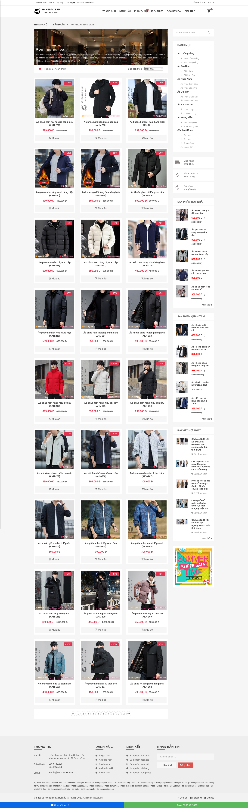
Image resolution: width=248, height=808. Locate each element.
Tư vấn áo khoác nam (83, 3)
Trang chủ (109, 11)
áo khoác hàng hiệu (76, 786)
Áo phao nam (104, 760)
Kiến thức (157, 11)
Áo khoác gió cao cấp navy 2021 (200, 270)
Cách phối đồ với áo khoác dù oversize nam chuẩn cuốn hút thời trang (200, 440)
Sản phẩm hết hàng (137, 768)
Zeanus (182, 797)
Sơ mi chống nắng (189, 62)
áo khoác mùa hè (88, 789)
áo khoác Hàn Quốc (70, 789)
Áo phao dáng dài (189, 97)
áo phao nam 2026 (108, 783)
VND (210, 3)
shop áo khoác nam (54, 783)
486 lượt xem (199, 527)
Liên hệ (69, 3)
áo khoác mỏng (124, 786)
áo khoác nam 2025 (90, 783)
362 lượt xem (199, 449)
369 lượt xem (199, 508)
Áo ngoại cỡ (186, 147)
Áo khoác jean (188, 143)
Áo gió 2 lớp (187, 71)
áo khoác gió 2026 (187, 783)
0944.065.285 (55, 767)
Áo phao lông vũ (189, 88)
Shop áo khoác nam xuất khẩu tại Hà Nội (56, 797)
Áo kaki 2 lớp (187, 109)
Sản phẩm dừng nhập (138, 772)
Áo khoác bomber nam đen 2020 (200, 345)
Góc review (174, 11)
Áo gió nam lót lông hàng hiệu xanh (199, 397)
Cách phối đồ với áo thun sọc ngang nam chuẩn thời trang (200, 519)
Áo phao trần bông (189, 84)
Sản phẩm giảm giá (137, 764)
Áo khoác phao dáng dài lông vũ (200, 361)
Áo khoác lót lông (189, 101)
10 (123, 713)
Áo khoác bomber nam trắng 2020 (200, 380)
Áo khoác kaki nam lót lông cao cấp (200, 325)
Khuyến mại (141, 10)
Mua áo (54, 138)
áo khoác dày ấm (108, 786)
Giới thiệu (60, 3)
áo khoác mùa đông (105, 789)
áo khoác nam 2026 (72, 783)
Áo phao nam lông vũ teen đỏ (199, 286)
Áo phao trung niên (190, 126)
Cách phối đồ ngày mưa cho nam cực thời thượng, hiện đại (200, 500)
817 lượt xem (199, 489)
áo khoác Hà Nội (189, 786)
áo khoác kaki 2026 (204, 783)
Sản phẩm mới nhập (138, 755)
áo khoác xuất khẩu (58, 786)
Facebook (196, 797)
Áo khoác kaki (104, 768)
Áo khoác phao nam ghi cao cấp (200, 251)
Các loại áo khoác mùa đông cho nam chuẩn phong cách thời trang (200, 461)
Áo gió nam (103, 755)
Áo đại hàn (103, 772)
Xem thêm (207, 302)
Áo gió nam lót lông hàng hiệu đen (199, 231)
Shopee (209, 797)
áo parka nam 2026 (169, 783)
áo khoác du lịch (139, 786)
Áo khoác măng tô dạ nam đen (199, 211)
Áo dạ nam (186, 139)
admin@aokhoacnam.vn (61, 772)
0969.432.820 (48, 3)
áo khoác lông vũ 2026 (150, 783)
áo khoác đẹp (203, 786)
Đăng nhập (185, 765)
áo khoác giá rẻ (54, 789)
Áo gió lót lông (188, 75)
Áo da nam (186, 135)
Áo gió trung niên (189, 122)
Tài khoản (198, 3)
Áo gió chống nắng (190, 58)
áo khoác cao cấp (154, 786)
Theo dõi (166, 765)
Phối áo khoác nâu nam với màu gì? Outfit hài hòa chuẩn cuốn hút (200, 481)
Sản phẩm (125, 11)
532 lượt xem (199, 471)
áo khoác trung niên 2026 (128, 783)
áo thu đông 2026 (41, 786)
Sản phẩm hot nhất (137, 760)
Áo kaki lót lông (188, 113)
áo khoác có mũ (93, 786)
